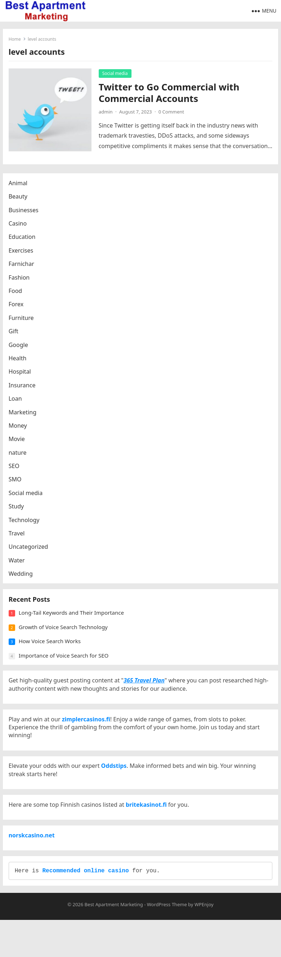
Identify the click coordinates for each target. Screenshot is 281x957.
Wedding (22, 578)
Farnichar (23, 268)
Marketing (24, 416)
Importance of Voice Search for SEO (65, 664)
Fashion (20, 282)
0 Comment (173, 113)
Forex (17, 309)
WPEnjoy (204, 941)
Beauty (19, 201)
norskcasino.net (33, 866)
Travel (18, 538)
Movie (18, 444)
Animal (19, 187)
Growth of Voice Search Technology (64, 636)
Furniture (22, 322)
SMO (16, 484)
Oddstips (115, 788)
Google (20, 349)
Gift (15, 335)
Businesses (25, 214)
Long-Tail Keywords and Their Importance (72, 621)
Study (17, 511)
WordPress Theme (167, 941)
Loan (16, 403)
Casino (19, 228)
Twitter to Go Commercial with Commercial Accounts (170, 94)
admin (107, 113)
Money (19, 430)
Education (23, 241)
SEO (15, 470)
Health (19, 362)
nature (19, 457)
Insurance (23, 389)
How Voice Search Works (51, 650)
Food (17, 295)
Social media (116, 75)
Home (16, 40)
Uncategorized (30, 551)
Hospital (21, 376)
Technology (25, 524)
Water (18, 565)
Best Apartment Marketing (114, 941)
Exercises (22, 255)
